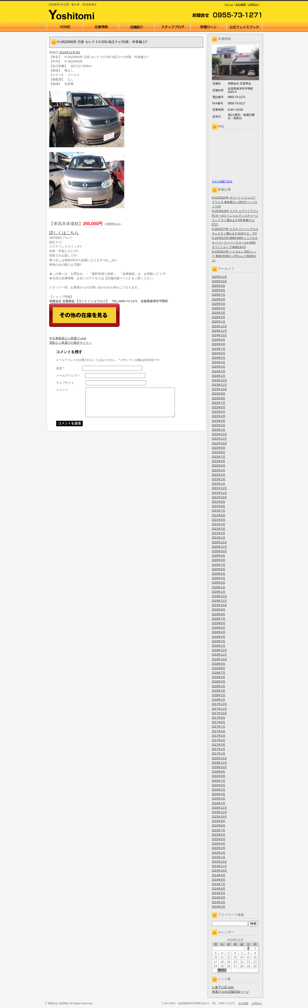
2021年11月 (219, 493)
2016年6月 (218, 785)
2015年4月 (218, 843)
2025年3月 (218, 312)
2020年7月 (218, 564)
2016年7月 (218, 780)
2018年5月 (218, 681)
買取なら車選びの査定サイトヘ (70, 342)
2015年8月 (218, 825)
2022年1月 (218, 483)
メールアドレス (67, 375)
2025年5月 (218, 304)
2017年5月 (218, 735)
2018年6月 (218, 677)
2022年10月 (219, 443)
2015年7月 (218, 830)
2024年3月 (218, 366)
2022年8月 (218, 452)
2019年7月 (218, 618)
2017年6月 (218, 731)
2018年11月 (219, 654)
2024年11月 (219, 330)
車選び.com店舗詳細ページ (230, 991)
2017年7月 (218, 726)
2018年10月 (219, 659)
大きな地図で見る (222, 181)
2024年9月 (218, 339)
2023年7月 (218, 402)
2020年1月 (218, 591)
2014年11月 (219, 866)
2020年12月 (219, 542)
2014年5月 (218, 893)
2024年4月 (218, 362)
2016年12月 (219, 758)
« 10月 (222, 970)
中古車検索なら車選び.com (67, 338)
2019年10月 (219, 605)
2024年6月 (218, 353)
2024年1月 (218, 376)
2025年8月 (218, 290)
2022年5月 (218, 465)
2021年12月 (219, 488)
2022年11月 (219, 438)
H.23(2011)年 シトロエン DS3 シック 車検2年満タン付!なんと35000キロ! (234, 256)
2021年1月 (218, 537)
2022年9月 (218, 447)
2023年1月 (218, 429)
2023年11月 (219, 384)
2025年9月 (218, 285)
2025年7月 (218, 294)
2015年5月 (218, 839)
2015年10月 (219, 816)
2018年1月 (218, 699)
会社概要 (241, 4)
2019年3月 (218, 636)
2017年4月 (218, 740)
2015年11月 (219, 812)
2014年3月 (218, 902)
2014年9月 (218, 875)
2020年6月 (218, 569)
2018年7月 (218, 672)
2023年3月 (218, 421)
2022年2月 (218, 479)
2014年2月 (218, 906)
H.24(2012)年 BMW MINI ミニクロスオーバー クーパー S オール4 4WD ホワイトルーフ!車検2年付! (235, 242)
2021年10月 (219, 497)
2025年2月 (218, 317)
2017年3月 (218, 744)
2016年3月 (218, 798)
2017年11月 (219, 708)
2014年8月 (218, 879)
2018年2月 (218, 695)
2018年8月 (218, 668)
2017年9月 (218, 717)
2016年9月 (218, 771)
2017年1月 (218, 753)
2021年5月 (218, 519)
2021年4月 (218, 524)
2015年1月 (218, 857)
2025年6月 (218, 299)
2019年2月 (218, 641)
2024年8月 (218, 344)
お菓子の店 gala (223, 987)
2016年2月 (218, 803)
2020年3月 (218, 582)
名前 (60, 368)
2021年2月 (218, 533)
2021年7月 (218, 510)
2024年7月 (218, 349)
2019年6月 (218, 623)
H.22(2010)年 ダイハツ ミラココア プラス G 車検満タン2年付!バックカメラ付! (234, 202)
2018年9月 (218, 663)
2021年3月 (218, 528)
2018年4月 (218, 686)
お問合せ (253, 4)
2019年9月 (218, 609)
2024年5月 (218, 357)
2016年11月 (219, 762)
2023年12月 (219, 380)
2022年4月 (218, 470)
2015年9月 (218, 821)
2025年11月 (219, 277)
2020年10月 (219, 551)
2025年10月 (219, 281)
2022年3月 (218, 474)
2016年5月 (218, 789)
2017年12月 (219, 704)
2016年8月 (218, 776)
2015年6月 (218, 834)
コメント (62, 390)
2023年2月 (218, 425)
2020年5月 (218, 573)
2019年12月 (219, 596)
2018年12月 (219, 650)
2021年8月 (218, 506)
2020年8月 (218, 560)
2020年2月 (218, 587)
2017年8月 (218, 722)
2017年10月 (219, 713)
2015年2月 (218, 852)
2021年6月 (218, 515)
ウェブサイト (65, 383)
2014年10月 (219, 870)
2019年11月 (219, 600)
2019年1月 (218, 645)
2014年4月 (218, 897)
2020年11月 (219, 546)
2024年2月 (218, 371)
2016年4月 (218, 794)
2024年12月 (219, 326)
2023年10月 (219, 389)
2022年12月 (219, 434)
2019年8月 (218, 614)
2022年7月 (218, 456)
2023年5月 (218, 411)
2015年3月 (218, 848)
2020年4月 (218, 578)
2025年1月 (218, 321)
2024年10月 (219, 335)
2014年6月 (218, 888)
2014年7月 (218, 884)
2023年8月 (218, 398)
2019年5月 (218, 627)
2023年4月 (218, 416)
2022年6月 (218, 461)
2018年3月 (218, 690)
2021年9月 (218, 501)
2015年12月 (219, 807)
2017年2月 (218, 749)
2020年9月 (218, 555)
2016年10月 (219, 767)
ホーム (229, 4)
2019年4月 (218, 632)
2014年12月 (219, 861)
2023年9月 (218, 393)
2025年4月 (218, 308)
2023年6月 (218, 407)
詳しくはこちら (64, 232)
